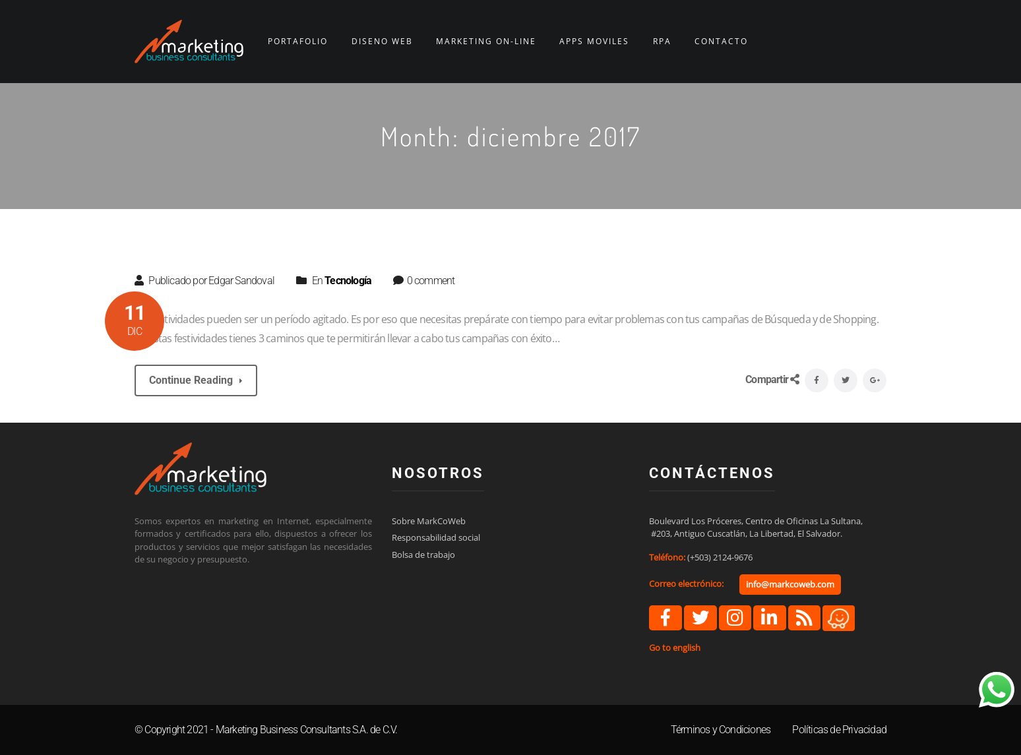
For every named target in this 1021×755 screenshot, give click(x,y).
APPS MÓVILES (594, 41)
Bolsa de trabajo (423, 554)
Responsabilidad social (436, 537)
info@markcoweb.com (790, 584)
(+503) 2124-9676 (720, 557)
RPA (662, 41)
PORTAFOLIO (298, 41)
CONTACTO (721, 41)
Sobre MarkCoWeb (429, 521)
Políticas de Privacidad (839, 729)
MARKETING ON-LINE (486, 41)
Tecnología (348, 280)
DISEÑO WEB (382, 41)
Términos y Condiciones (720, 729)
